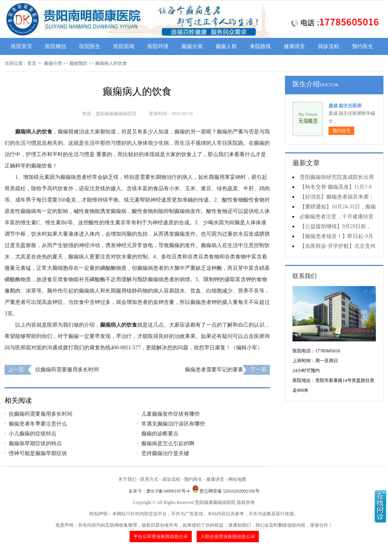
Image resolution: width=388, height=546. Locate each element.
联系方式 (149, 479)
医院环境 (158, 46)
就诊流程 (328, 46)
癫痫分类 (192, 46)
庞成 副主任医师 (345, 105)
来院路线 (260, 46)
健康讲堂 (294, 46)
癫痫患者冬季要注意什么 (38, 424)
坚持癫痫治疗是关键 (165, 453)
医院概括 (55, 46)
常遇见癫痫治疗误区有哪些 (173, 424)
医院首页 (21, 46)
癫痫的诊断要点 (159, 433)
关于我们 (127, 479)
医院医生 (89, 46)
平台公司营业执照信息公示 (160, 536)
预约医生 (362, 46)
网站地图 (237, 479)
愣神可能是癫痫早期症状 (38, 453)
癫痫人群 (226, 46)
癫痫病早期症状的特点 (35, 443)
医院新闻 (124, 46)
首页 (31, 63)
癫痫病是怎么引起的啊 (167, 443)
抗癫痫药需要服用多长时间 (67, 369)
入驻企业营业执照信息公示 (227, 536)
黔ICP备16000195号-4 (168, 491)
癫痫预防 (78, 63)
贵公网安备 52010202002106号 (226, 491)
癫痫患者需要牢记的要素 (214, 369)
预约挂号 (341, 130)
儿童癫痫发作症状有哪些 (170, 414)
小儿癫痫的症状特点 (32, 433)
